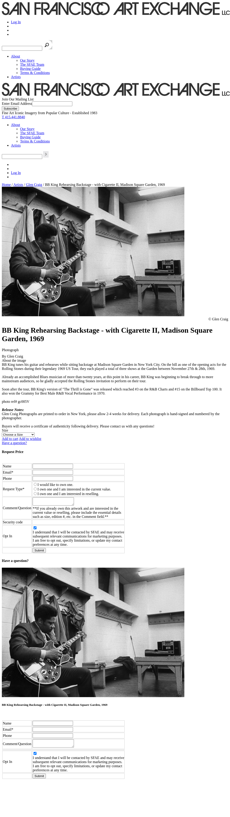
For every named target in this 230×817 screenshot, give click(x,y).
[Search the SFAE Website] (22, 48)
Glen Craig (34, 185)
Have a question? (14, 443)
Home (6, 185)
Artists (16, 77)
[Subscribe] (10, 108)
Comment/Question (17, 509)
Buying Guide (30, 69)
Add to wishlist (30, 439)
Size (5, 430)
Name (7, 466)
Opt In (7, 537)
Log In (16, 22)
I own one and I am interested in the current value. (74, 489)
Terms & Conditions (35, 73)
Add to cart (10, 439)
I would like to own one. (55, 485)
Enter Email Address (17, 103)
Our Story (27, 60)
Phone (7, 478)
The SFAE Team (32, 64)
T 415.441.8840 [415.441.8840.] (13, 117)
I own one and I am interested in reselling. (68, 494)
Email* (8, 472)
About (15, 56)
